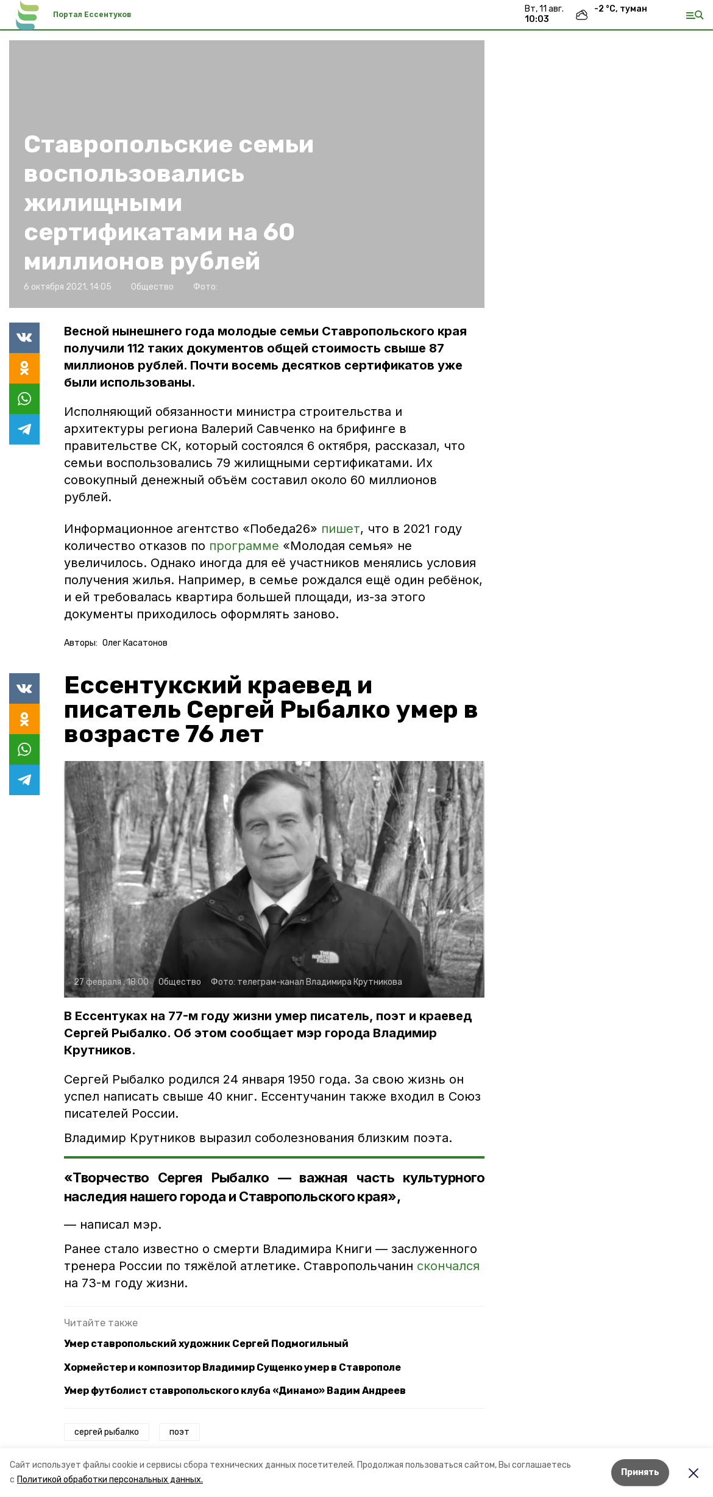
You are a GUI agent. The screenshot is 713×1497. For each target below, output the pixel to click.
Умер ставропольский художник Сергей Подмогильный (206, 1343)
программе (244, 545)
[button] (274, 879)
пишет (340, 528)
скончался (448, 1266)
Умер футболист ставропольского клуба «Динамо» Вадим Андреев (235, 1390)
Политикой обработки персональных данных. (110, 1479)
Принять (640, 1472)
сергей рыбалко (106, 1432)
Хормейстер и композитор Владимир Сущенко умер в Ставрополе (232, 1367)
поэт (179, 1432)
